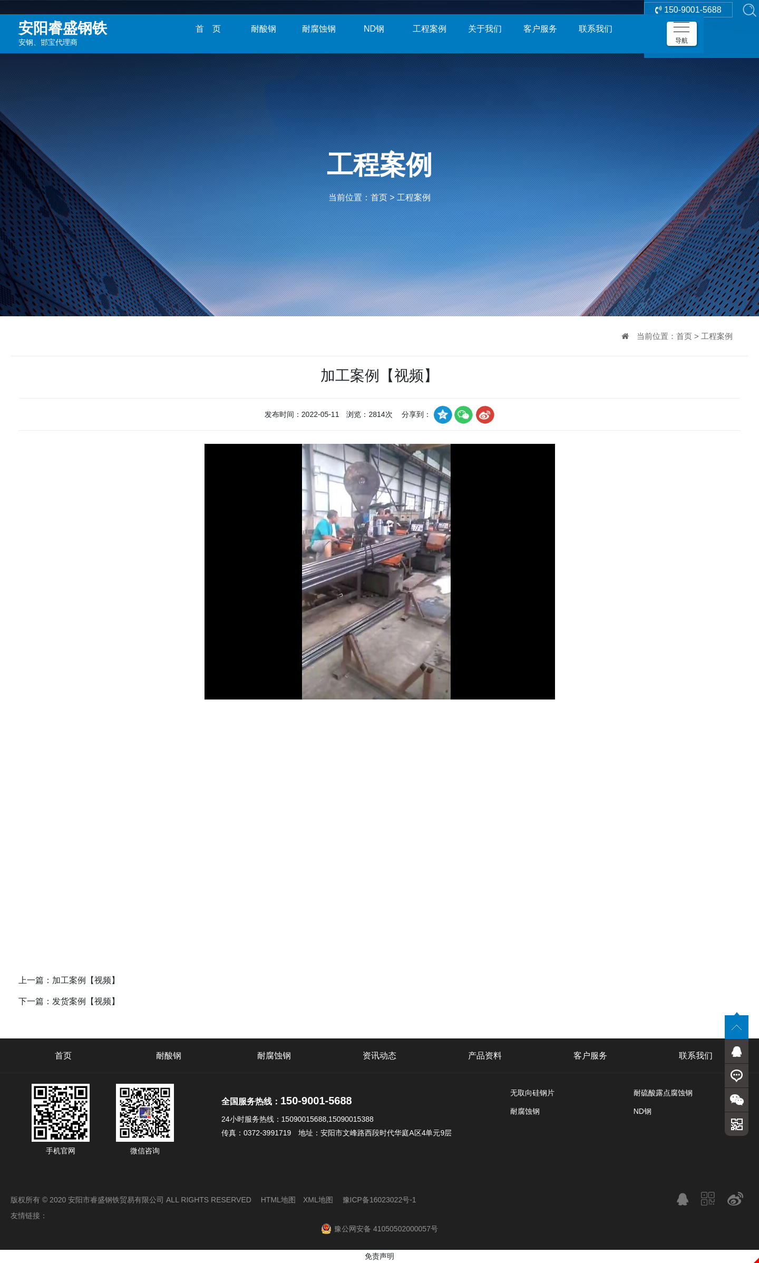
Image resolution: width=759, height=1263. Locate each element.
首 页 (208, 28)
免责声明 (379, 1256)
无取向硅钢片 (532, 1093)
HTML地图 (278, 1200)
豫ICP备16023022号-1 (379, 1200)
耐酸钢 (263, 28)
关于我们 (485, 28)
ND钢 (374, 28)
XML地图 (318, 1200)
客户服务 (540, 28)
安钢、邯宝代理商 (92, 28)
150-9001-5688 (688, 28)
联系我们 (595, 28)
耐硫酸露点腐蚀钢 (663, 1093)
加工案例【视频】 (86, 980)
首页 (379, 197)
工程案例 (429, 28)
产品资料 (485, 1055)
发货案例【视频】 (86, 1001)
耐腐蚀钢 (319, 28)
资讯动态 (379, 1055)
